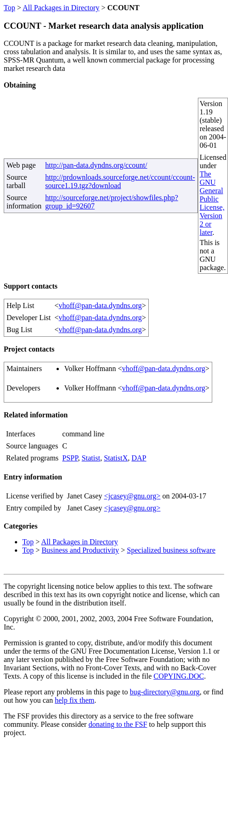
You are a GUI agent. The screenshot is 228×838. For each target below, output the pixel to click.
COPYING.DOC (178, 676)
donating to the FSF (118, 724)
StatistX (116, 458)
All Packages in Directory (61, 8)
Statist (91, 458)
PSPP (70, 458)
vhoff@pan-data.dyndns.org (100, 305)
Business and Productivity (80, 550)
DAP (139, 458)
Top (9, 8)
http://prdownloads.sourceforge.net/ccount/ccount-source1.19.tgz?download (120, 181)
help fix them (74, 700)
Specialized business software (171, 550)
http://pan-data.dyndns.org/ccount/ (96, 165)
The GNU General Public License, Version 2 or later (212, 203)
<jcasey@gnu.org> (132, 496)
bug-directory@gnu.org (165, 692)
